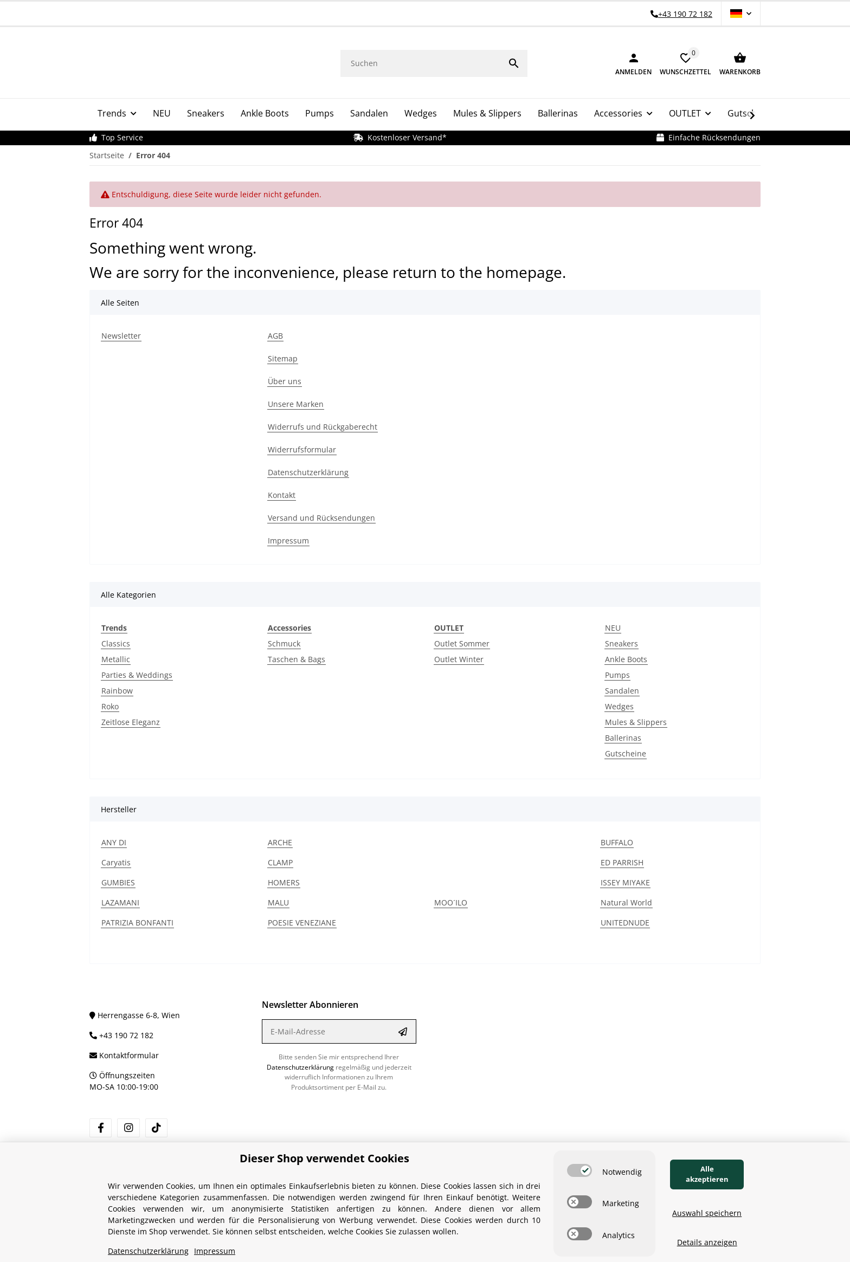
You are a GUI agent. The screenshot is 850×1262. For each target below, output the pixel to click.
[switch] (579, 1170)
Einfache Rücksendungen (708, 136)
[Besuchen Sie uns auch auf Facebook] (100, 1126)
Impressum (214, 1251)
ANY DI (113, 841)
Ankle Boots (626, 657)
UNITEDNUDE (625, 921)
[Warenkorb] (736, 62)
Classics (115, 642)
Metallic (115, 657)
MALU (278, 901)
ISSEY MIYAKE (625, 881)
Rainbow (117, 689)
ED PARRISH (622, 861)
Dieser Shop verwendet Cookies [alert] (324, 1158)
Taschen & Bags (296, 657)
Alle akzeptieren (707, 1174)
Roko (110, 705)
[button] (741, 13)
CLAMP (280, 861)
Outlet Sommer (462, 642)
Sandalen (622, 689)
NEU (613, 626)
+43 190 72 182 (121, 1033)
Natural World (626, 901)
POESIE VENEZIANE (302, 921)
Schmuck (284, 642)
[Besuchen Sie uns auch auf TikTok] (156, 1126)
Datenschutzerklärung (300, 1065)
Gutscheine (625, 752)
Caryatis (116, 861)
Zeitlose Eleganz (130, 720)
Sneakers (621, 642)
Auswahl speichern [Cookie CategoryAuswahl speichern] (707, 1213)
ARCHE (280, 841)
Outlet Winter (459, 657)
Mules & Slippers (636, 720)
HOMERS (284, 881)
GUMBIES (118, 881)
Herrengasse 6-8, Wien (134, 1013)
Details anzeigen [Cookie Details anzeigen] (707, 1242)
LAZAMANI (120, 901)
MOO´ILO (450, 901)
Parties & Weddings (136, 673)
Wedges (619, 705)
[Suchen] (420, 62)
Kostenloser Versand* (400, 136)
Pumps (617, 673)
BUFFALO (617, 841)
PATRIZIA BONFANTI (137, 921)
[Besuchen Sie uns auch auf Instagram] (128, 1126)
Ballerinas (623, 736)
